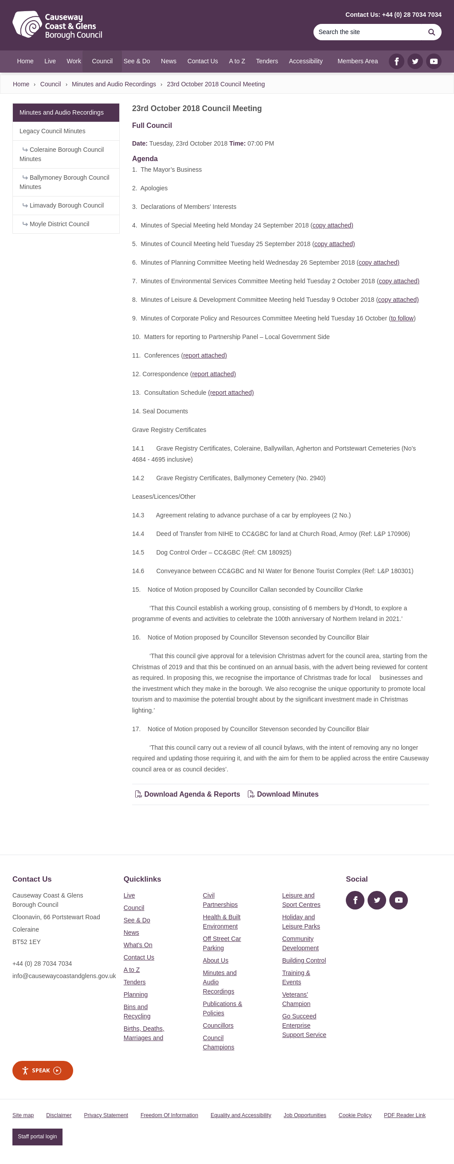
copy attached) (333, 225)
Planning (136, 994)
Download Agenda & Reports (187, 794)
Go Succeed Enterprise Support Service (304, 1025)
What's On (138, 944)
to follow (402, 318)
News (131, 932)
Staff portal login (37, 1136)
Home (21, 84)
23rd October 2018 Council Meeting (216, 84)
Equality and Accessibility (241, 1115)
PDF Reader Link (405, 1115)
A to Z (132, 969)
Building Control (304, 960)
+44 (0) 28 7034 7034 (42, 963)
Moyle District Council (56, 223)
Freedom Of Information (169, 1115)
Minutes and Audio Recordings (114, 84)
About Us (216, 960)
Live (129, 895)
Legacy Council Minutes (53, 131)
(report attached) (231, 392)
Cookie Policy (355, 1115)
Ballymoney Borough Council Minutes (65, 182)
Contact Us (139, 957)
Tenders (135, 982)
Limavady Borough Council (63, 205)
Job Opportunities (305, 1115)
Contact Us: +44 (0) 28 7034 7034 (393, 14)
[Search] (367, 32)
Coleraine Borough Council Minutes (62, 154)
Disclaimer (58, 1115)
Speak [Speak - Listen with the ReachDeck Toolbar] (41, 1070)
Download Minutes (283, 794)
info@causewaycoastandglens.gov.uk (64, 975)
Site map (23, 1115)
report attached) (205, 355)
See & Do (137, 920)
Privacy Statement (106, 1115)
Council (50, 84)
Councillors (218, 1025)
